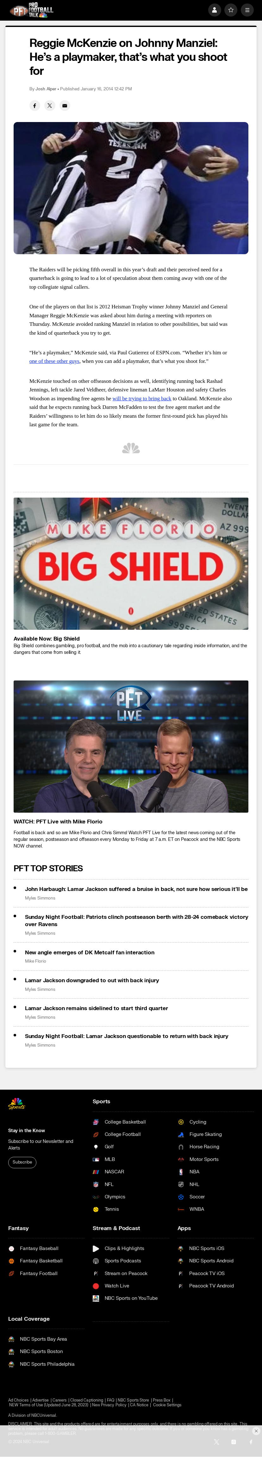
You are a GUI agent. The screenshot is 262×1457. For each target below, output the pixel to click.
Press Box (162, 1400)
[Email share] (65, 105)
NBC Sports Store (133, 1400)
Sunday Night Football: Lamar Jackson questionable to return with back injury (126, 1036)
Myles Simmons (40, 898)
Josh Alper (45, 89)
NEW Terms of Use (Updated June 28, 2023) (48, 1405)
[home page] (31, 10)
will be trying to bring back (142, 399)
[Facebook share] (35, 105)
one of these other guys (54, 361)
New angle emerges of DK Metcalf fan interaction (89, 952)
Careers (59, 1400)
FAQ (110, 1400)
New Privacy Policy (109, 1405)
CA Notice (139, 1405)
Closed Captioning (86, 1400)
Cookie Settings (167, 1405)
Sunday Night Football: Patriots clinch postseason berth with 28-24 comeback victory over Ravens (136, 920)
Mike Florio (35, 961)
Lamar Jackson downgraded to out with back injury (92, 980)
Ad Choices (18, 1400)
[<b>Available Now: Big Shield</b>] (131, 564)
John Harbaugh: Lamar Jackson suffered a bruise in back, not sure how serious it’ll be (136, 889)
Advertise (40, 1400)
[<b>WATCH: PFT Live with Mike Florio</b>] (131, 746)
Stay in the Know (26, 1130)
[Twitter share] (49, 105)
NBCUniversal (43, 1415)
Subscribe (22, 1162)
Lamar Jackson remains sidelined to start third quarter (96, 1008)
